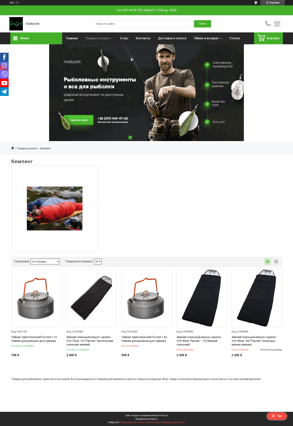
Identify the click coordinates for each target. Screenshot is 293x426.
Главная (72, 38)
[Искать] (202, 23)
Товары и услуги (97, 38)
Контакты (143, 38)
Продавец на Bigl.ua (146, 419)
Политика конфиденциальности (167, 422)
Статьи (234, 38)
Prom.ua (163, 415)
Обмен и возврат (206, 38)
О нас (124, 38)
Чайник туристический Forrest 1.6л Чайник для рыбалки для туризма (144, 339)
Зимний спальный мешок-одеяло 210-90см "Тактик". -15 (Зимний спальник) (199, 341)
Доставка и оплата (172, 38)
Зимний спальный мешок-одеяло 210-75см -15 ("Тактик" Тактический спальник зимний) (89, 341)
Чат (277, 416)
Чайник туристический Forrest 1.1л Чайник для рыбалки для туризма (34, 339)
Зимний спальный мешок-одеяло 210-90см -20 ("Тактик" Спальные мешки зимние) (254, 341)
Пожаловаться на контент (134, 422)
